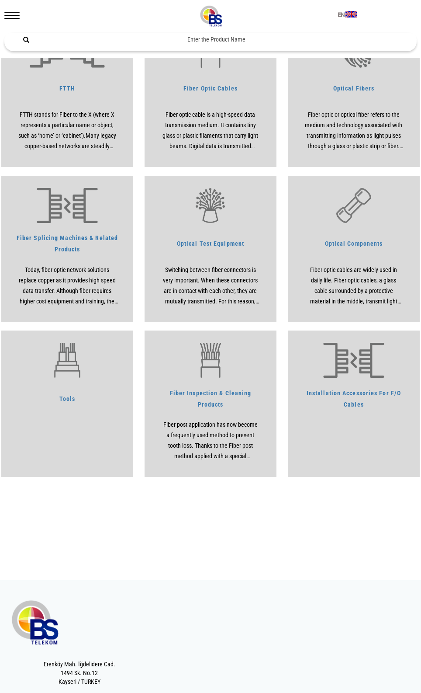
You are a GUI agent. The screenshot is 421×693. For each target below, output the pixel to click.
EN (341, 15)
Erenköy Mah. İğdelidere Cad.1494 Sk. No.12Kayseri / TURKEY (79, 673)
